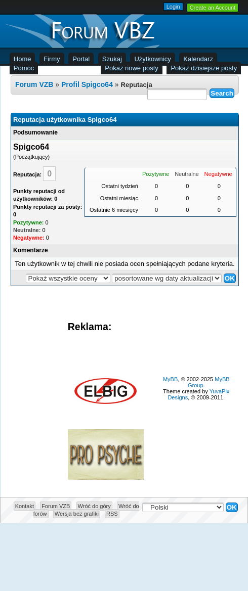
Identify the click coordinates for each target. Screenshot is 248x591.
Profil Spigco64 (87, 84)
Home (22, 59)
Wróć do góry (94, 506)
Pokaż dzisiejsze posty (204, 68)
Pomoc (24, 68)
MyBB (170, 379)
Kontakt (24, 506)
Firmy (52, 59)
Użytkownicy (152, 59)
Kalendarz (198, 59)
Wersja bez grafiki (77, 514)
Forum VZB (34, 84)
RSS (112, 514)
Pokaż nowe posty (131, 68)
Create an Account (213, 8)
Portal (81, 59)
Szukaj (112, 59)
